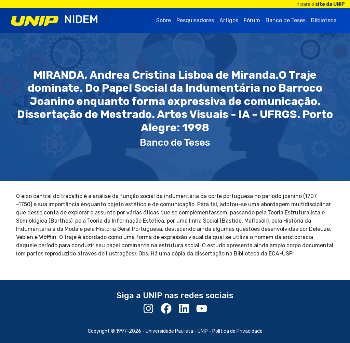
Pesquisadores (195, 20)
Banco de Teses (286, 20)
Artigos (228, 20)
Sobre (163, 20)
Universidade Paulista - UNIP (177, 331)
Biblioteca (324, 20)
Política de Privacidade (237, 331)
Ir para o (321, 4)
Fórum (252, 20)
